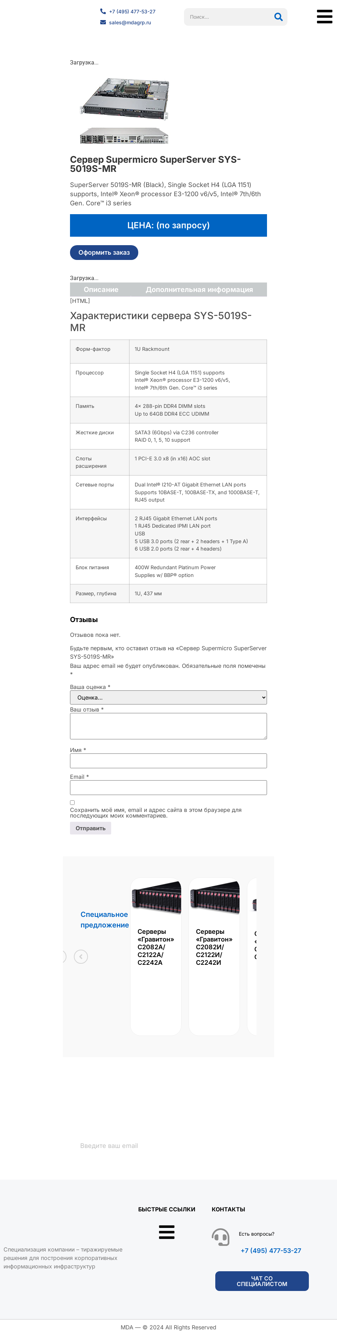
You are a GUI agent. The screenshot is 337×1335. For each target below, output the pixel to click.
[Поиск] (278, 17)
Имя (78, 750)
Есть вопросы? (256, 1234)
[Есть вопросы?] (220, 1237)
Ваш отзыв (87, 709)
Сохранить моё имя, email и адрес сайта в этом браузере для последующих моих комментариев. (156, 812)
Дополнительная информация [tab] (199, 289)
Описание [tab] (101, 289)
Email (79, 777)
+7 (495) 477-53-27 (271, 1251)
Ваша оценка (90, 687)
